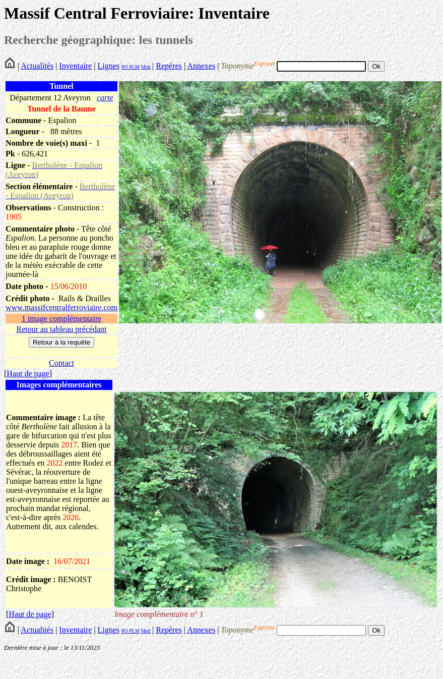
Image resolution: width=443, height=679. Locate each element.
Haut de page (28, 373)
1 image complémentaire (61, 318)
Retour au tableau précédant (61, 329)
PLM (134, 67)
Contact (61, 363)
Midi (145, 67)
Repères (169, 66)
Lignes (108, 66)
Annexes (201, 66)
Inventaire (75, 66)
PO (124, 67)
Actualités (37, 66)
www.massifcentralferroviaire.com (61, 307)
